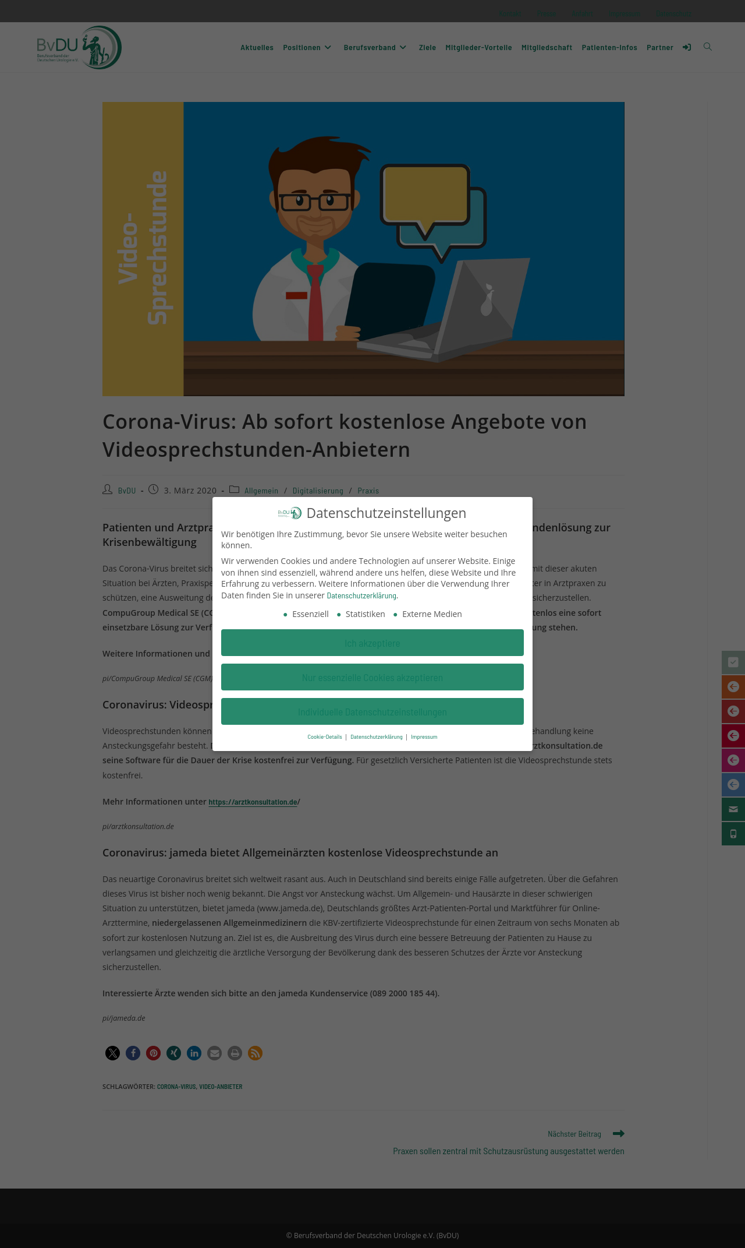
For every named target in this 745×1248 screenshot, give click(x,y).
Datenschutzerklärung (361, 592)
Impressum (424, 733)
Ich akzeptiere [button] (372, 639)
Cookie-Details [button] (325, 733)
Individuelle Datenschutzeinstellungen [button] (372, 707)
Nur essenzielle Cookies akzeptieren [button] (373, 673)
